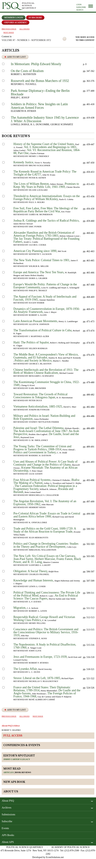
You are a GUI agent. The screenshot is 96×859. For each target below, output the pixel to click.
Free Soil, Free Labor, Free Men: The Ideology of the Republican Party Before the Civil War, (45, 210)
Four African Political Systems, (32, 480)
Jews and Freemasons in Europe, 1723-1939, (40, 656)
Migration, (19, 607)
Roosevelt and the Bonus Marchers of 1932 (40, 81)
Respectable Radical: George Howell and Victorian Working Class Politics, (44, 618)
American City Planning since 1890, (35, 251)
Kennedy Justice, (23, 162)
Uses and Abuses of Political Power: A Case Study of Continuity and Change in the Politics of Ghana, (45, 463)
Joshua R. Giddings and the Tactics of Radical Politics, (46, 220)
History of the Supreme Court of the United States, (44, 144)
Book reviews (23, 772)
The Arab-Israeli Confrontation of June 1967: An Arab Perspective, (46, 432)
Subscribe (81, 7)
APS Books (8, 835)
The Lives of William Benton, (31, 183)
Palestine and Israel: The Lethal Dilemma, (38, 428)
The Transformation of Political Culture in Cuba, (42, 330)
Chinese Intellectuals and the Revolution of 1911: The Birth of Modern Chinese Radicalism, (45, 371)
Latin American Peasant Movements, (35, 321)
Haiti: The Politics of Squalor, (31, 342)
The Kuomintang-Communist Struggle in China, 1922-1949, (46, 383)
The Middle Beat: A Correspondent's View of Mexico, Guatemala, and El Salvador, (46, 356)
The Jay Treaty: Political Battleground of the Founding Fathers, (46, 240)
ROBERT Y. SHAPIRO (11, 730)
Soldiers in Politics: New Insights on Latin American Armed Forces (39, 105)
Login (78, 5)
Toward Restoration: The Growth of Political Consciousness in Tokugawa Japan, (40, 396)
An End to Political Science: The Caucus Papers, (45, 597)
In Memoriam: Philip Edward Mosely (36, 64)
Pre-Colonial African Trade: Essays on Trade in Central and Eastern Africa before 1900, (46, 515)
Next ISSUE (8, 32)
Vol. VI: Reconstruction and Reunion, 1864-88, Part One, (46, 151)
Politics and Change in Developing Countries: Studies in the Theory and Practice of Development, (45, 545)
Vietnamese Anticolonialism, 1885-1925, (38, 406)
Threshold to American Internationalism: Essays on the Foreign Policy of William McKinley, (46, 197)
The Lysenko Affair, (25, 669)
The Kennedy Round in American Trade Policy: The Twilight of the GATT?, (44, 173)
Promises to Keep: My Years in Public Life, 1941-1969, (46, 185)
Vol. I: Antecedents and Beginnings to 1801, (50, 147)
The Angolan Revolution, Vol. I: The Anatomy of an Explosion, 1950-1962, (44, 502)
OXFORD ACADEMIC (15, 22)
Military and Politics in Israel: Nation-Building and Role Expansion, (44, 417)
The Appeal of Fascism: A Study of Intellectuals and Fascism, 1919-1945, (44, 298)
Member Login (13, 17)
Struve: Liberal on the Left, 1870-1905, (37, 678)
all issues (24, 29)
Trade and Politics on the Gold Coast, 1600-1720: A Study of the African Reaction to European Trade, (44, 530)
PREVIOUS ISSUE (9, 29)
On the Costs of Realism (27, 71)
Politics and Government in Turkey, (34, 452)
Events (5, 828)
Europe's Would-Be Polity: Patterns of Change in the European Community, (45, 286)
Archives (6, 807)
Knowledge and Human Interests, (33, 580)
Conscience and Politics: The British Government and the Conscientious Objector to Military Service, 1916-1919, (45, 632)
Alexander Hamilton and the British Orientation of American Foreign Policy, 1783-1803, (43, 234)
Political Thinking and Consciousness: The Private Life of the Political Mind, (46, 594)
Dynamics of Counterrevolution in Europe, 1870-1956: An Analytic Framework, (46, 310)
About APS (8, 842)
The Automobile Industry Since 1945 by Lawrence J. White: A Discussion (45, 119)
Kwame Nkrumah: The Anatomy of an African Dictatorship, (45, 469)
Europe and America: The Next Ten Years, (38, 272)
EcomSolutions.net (55, 857)
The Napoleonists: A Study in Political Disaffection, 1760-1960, (44, 646)
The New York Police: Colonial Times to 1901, (41, 260)
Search (79, 10)
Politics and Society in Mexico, (33, 360)
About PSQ (8, 800)
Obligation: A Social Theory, (30, 571)
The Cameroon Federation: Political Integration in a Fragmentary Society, (45, 487)
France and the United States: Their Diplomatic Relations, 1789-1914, (42, 689)
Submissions (8, 814)
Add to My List (16, 56)
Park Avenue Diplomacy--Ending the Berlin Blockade (40, 92)
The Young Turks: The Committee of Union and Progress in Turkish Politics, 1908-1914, (42, 448)
